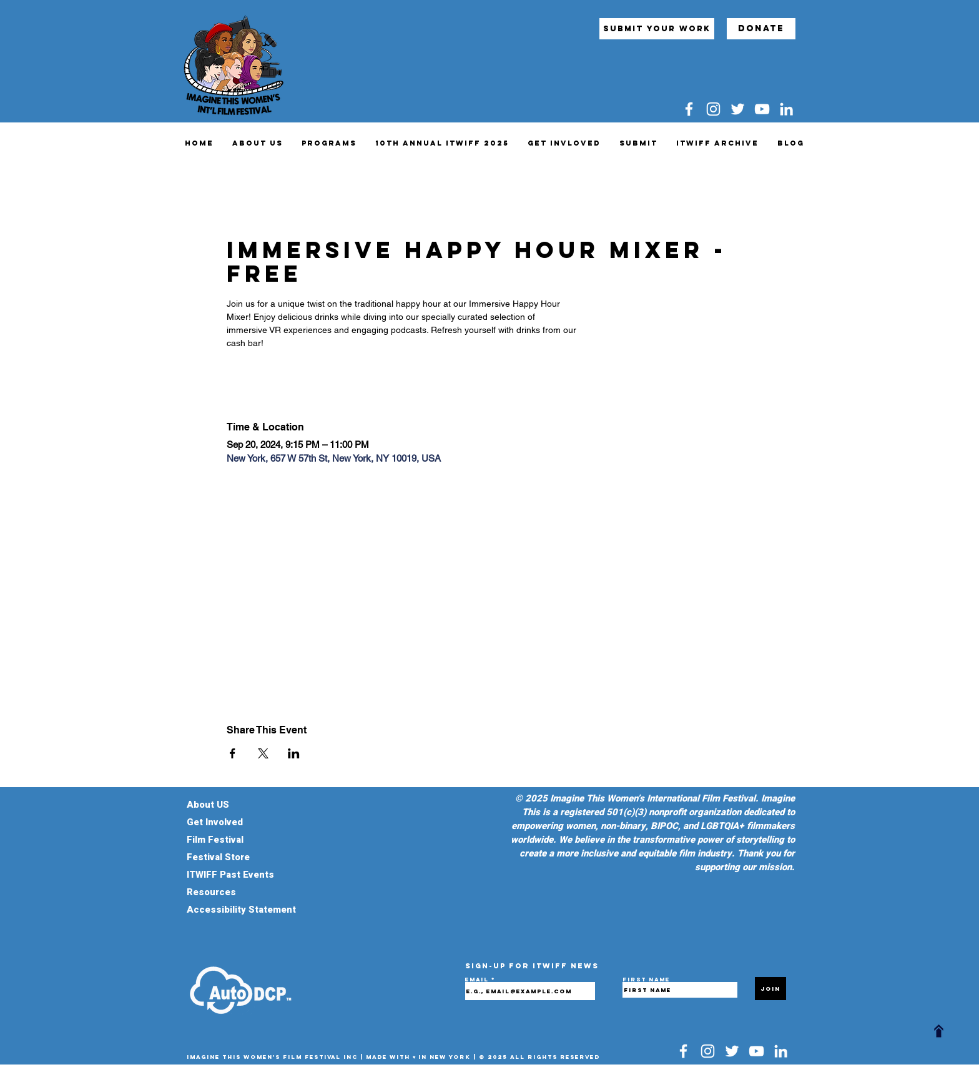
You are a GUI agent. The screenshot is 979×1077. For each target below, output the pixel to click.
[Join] (770, 988)
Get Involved (215, 822)
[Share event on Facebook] (233, 753)
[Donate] (761, 28)
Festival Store (222, 857)
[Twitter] (738, 109)
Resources (211, 892)
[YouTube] (762, 109)
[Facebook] (689, 109)
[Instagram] (713, 109)
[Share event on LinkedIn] (294, 753)
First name (646, 979)
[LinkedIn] (786, 109)
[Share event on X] (263, 753)
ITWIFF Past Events (230, 874)
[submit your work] (656, 28)
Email (478, 979)
